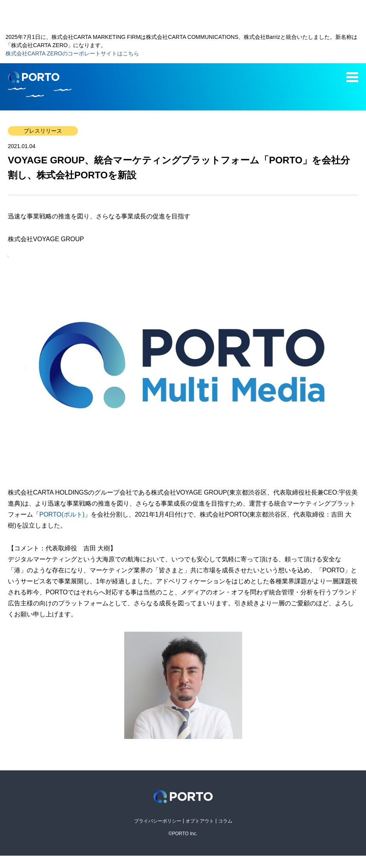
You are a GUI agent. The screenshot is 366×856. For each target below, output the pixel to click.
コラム (225, 821)
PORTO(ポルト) (62, 514)
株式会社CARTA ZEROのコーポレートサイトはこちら (72, 53)
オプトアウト (200, 821)
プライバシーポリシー (157, 821)
